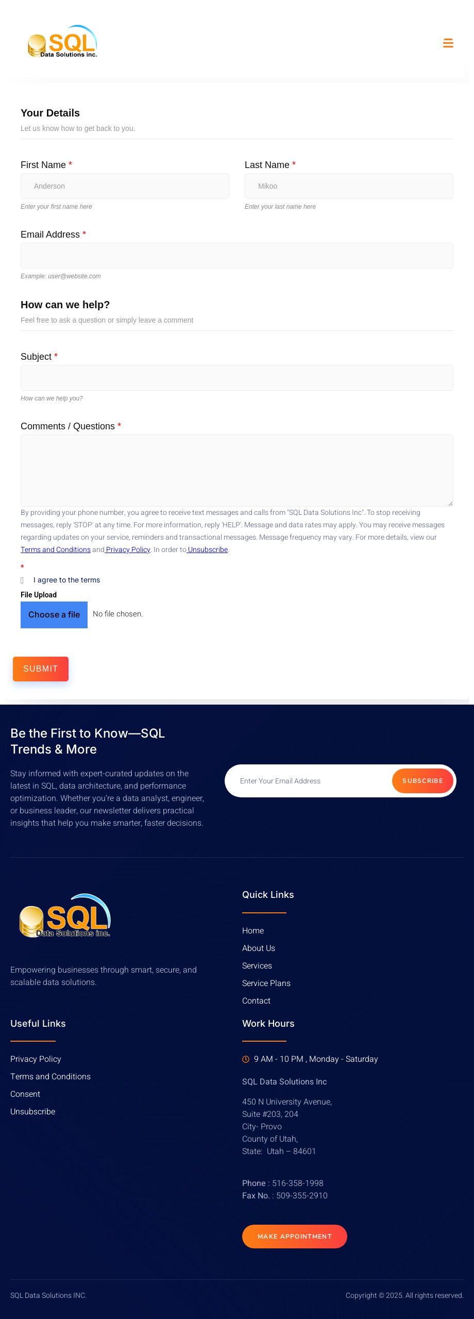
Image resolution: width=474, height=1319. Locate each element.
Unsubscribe (207, 549)
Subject (39, 357)
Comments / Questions (71, 426)
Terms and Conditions (56, 549)
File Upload (39, 595)
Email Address (53, 234)
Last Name (270, 165)
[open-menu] (448, 44)
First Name (46, 165)
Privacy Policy (127, 549)
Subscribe (422, 781)
